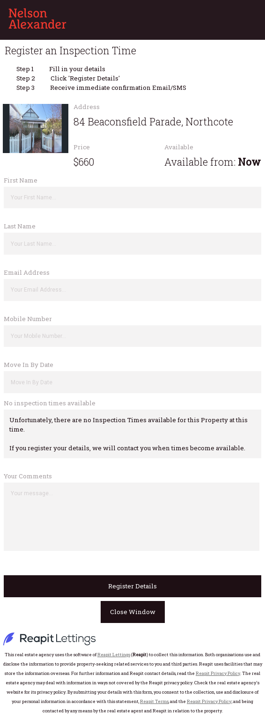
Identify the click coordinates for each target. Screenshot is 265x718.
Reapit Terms (154, 701)
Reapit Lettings (113, 655)
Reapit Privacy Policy (218, 673)
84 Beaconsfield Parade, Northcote (153, 121)
